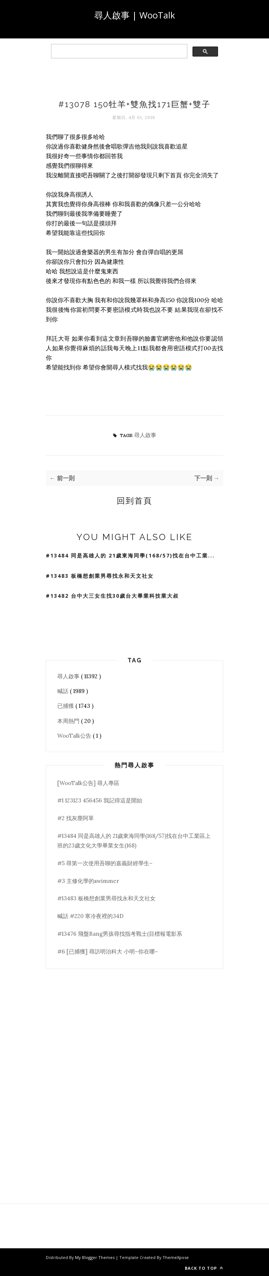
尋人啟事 (145, 435)
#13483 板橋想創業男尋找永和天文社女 (100, 575)
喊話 (63, 691)
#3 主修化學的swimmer (88, 880)
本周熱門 (69, 720)
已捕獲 (66, 705)
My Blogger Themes (95, 1257)
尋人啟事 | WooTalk (134, 15)
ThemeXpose (176, 1257)
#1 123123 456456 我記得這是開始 (99, 800)
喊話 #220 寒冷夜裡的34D (90, 916)
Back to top (204, 1268)
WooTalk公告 (75, 735)
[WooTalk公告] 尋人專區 (88, 783)
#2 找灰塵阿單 (75, 818)
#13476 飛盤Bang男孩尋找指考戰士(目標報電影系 (119, 933)
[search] (118, 51)
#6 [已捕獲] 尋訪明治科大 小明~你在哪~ (107, 951)
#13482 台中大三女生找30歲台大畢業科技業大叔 (112, 595)
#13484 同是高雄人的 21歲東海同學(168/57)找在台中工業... (130, 555)
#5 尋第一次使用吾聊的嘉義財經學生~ (105, 863)
